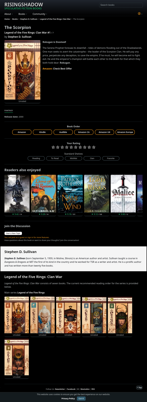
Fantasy (8, 110)
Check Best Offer (62, 68)
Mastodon (85, 389)
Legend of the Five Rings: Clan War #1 (27, 32)
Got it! (81, 398)
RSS (93, 389)
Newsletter (60, 389)
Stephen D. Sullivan (19, 36)
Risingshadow (23, 5)
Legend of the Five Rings (31, 292)
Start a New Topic (13, 233)
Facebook (71, 389)
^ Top (139, 387)
